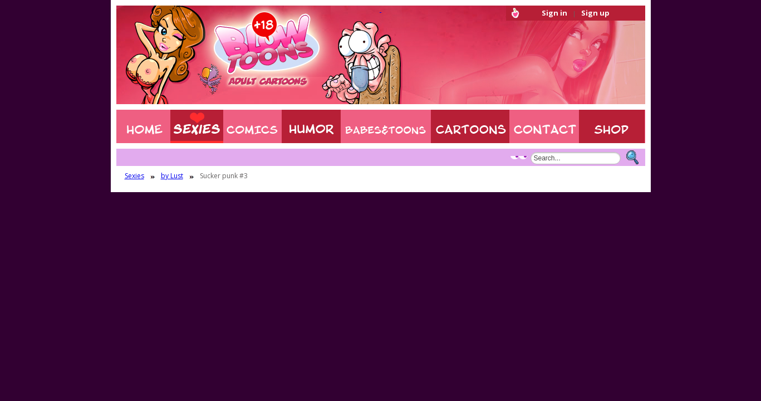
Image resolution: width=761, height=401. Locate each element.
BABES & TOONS (386, 126)
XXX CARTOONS (470, 126)
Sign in (554, 13)
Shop (612, 126)
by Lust (172, 176)
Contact (544, 126)
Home (143, 126)
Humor (311, 126)
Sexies (196, 126)
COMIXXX (252, 126)
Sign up (595, 13)
